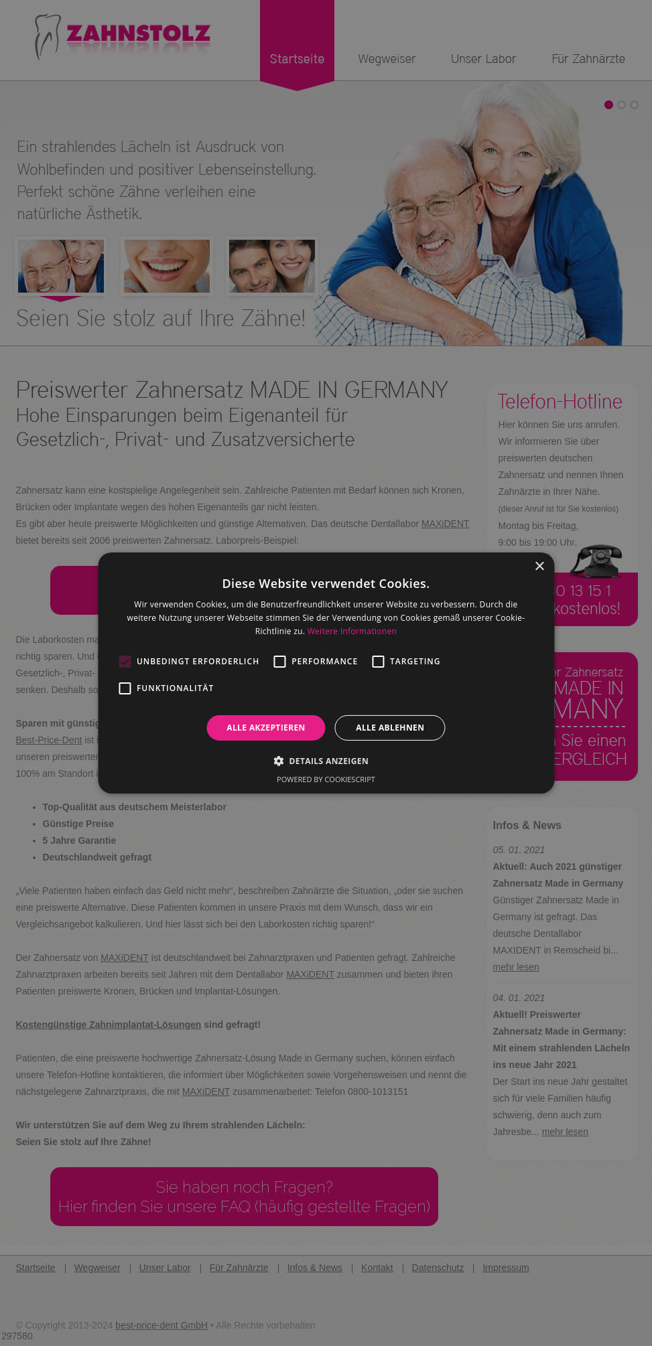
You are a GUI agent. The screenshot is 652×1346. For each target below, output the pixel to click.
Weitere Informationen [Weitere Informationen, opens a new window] (352, 631)
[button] (326, 760)
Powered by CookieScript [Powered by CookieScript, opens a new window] (326, 779)
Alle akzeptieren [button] (266, 727)
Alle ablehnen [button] (390, 727)
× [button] (539, 567)
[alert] (326, 673)
